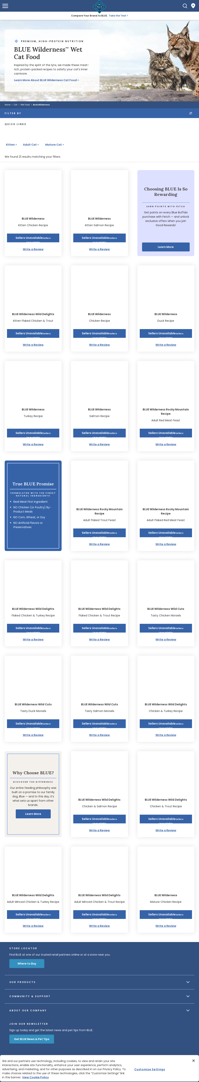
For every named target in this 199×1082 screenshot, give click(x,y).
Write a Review (33, 249)
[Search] (185, 5)
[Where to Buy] (193, 5)
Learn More (166, 247)
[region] (99, 1068)
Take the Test (117, 15)
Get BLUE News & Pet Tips (31, 1039)
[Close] (193, 1060)
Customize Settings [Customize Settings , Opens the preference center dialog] (149, 1069)
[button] (5, 6)
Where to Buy (26, 964)
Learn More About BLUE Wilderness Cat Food (45, 80)
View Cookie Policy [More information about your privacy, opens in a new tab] (35, 1077)
